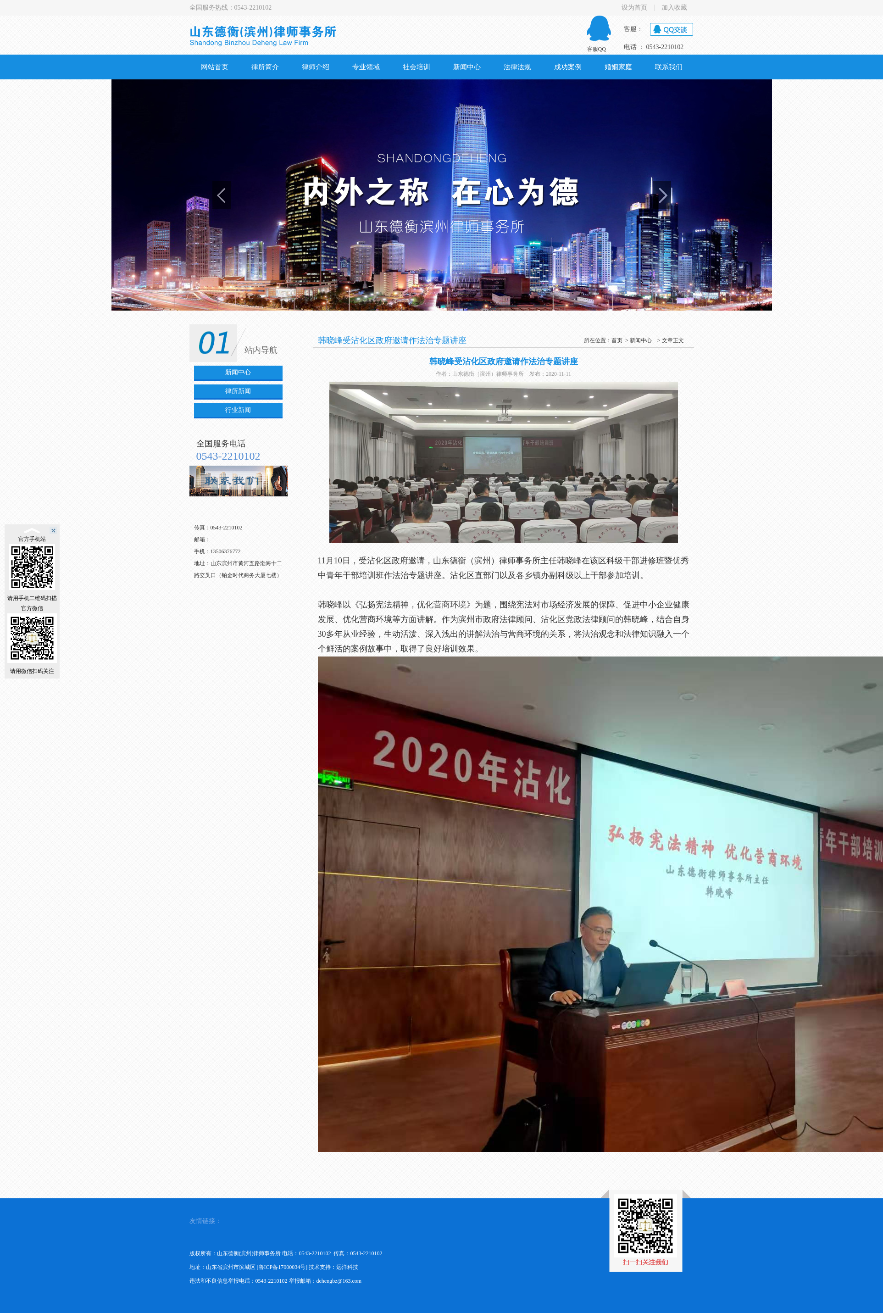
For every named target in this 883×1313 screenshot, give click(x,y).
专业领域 (366, 67)
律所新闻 (238, 391)
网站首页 (214, 67)
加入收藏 (674, 8)
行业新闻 (238, 409)
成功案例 (568, 67)
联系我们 (669, 67)
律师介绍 (315, 67)
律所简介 (265, 67)
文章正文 (673, 340)
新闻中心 (467, 67)
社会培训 (416, 67)
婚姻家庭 (618, 67)
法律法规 (517, 67)
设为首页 (634, 8)
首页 (616, 340)
